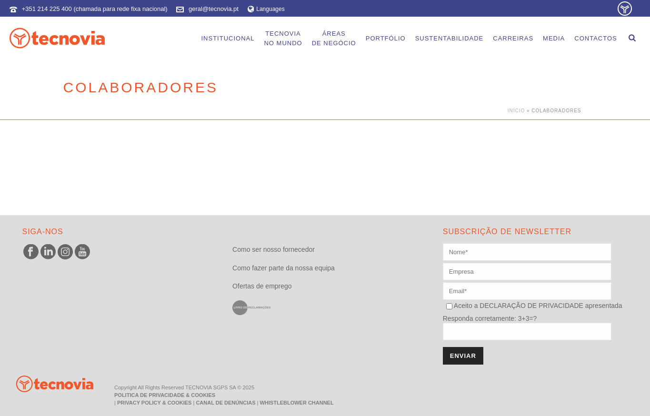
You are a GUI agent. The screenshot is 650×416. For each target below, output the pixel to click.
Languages (266, 9)
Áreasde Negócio (334, 38)
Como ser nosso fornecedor (273, 249)
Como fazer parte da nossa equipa (283, 268)
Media (554, 38)
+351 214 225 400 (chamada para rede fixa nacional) (95, 8)
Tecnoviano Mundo (283, 38)
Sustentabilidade (449, 38)
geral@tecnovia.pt (214, 8)
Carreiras (513, 38)
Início (516, 110)
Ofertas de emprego (262, 286)
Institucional (227, 38)
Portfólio (386, 38)
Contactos (595, 38)
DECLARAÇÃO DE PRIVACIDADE (530, 305)
